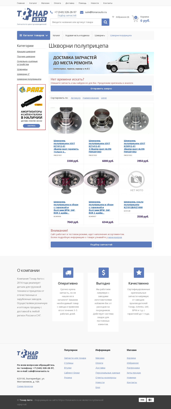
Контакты (108, 3)
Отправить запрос (101, 88)
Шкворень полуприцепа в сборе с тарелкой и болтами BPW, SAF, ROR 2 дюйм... (66, 207)
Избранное (120, 17)
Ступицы (68, 362)
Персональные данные (107, 372)
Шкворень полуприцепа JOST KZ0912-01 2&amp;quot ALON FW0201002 (134, 146)
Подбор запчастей (67, 15)
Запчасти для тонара (75, 357)
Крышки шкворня (26, 51)
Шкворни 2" (23, 74)
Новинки (131, 377)
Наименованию (91, 97)
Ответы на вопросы (105, 377)
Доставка (70, 3)
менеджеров (115, 237)
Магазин (46, 3)
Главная (21, 3)
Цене (104, 97)
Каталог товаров (32, 35)
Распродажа (133, 367)
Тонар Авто (26, 399)
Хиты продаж (134, 372)
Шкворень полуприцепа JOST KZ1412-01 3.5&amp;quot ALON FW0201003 (100, 146)
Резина (68, 377)
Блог (97, 387)
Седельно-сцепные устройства (27, 63)
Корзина (131, 357)
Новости (95, 3)
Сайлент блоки (72, 372)
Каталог (33, 3)
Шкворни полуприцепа (120, 35)
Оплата (57, 3)
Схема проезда (25, 386)
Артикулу (76, 97)
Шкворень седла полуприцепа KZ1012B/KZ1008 (133, 204)
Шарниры (22, 69)
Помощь (83, 3)
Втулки (67, 367)
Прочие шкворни (26, 56)
